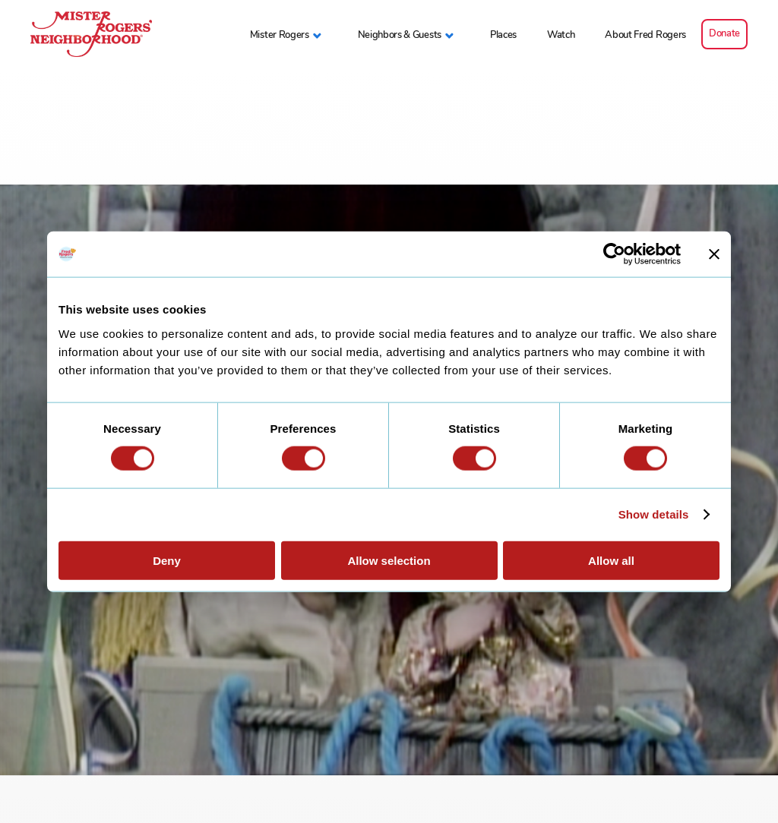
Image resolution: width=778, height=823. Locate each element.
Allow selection (388, 559)
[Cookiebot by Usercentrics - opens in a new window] (614, 254)
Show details (653, 514)
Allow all (611, 559)
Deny (167, 559)
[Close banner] (714, 254)
